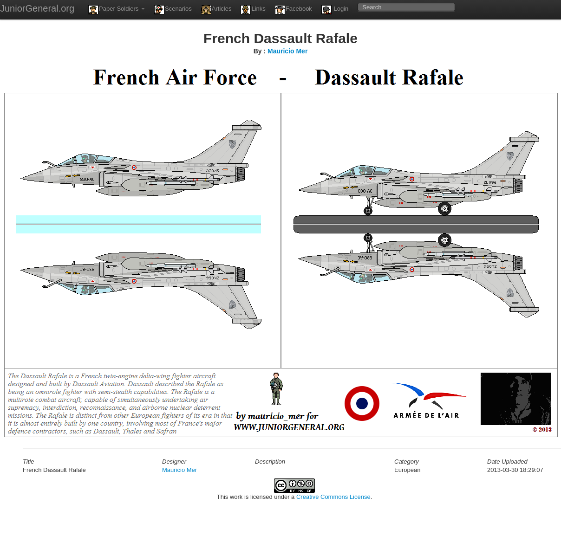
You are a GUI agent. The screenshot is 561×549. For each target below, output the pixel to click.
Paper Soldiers (116, 9)
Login (334, 9)
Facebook (293, 9)
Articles (216, 9)
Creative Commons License (333, 496)
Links (253, 9)
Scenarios (173, 9)
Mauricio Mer (287, 51)
